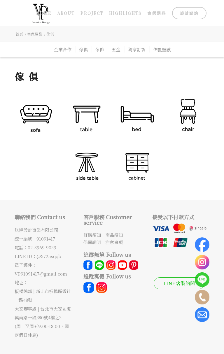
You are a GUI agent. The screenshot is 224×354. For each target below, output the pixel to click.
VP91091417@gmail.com (41, 274)
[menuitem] (43, 13)
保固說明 (92, 242)
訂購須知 (92, 235)
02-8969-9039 (42, 247)
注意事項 (114, 242)
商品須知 (114, 235)
